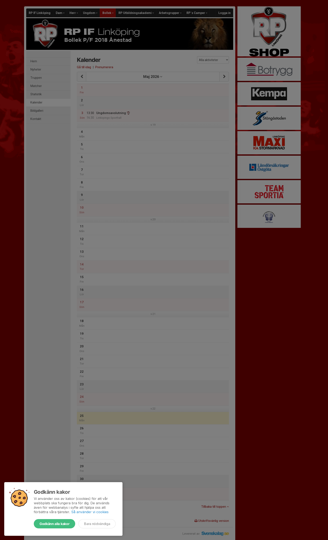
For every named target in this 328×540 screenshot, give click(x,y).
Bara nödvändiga (97, 524)
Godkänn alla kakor (54, 524)
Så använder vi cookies (90, 512)
